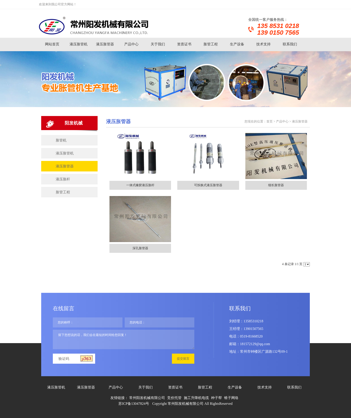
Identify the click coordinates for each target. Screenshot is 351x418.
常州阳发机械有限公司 (147, 398)
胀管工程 (210, 44)
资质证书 (184, 44)
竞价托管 (174, 398)
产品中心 (131, 44)
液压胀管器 (105, 44)
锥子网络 (231, 398)
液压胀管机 (79, 44)
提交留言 (183, 358)
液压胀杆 (63, 179)
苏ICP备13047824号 (133, 403)
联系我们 (290, 44)
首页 (269, 121)
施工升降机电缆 (196, 398)
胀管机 (61, 140)
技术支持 (263, 44)
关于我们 (158, 44)
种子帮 (216, 398)
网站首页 (52, 44)
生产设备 (237, 44)
